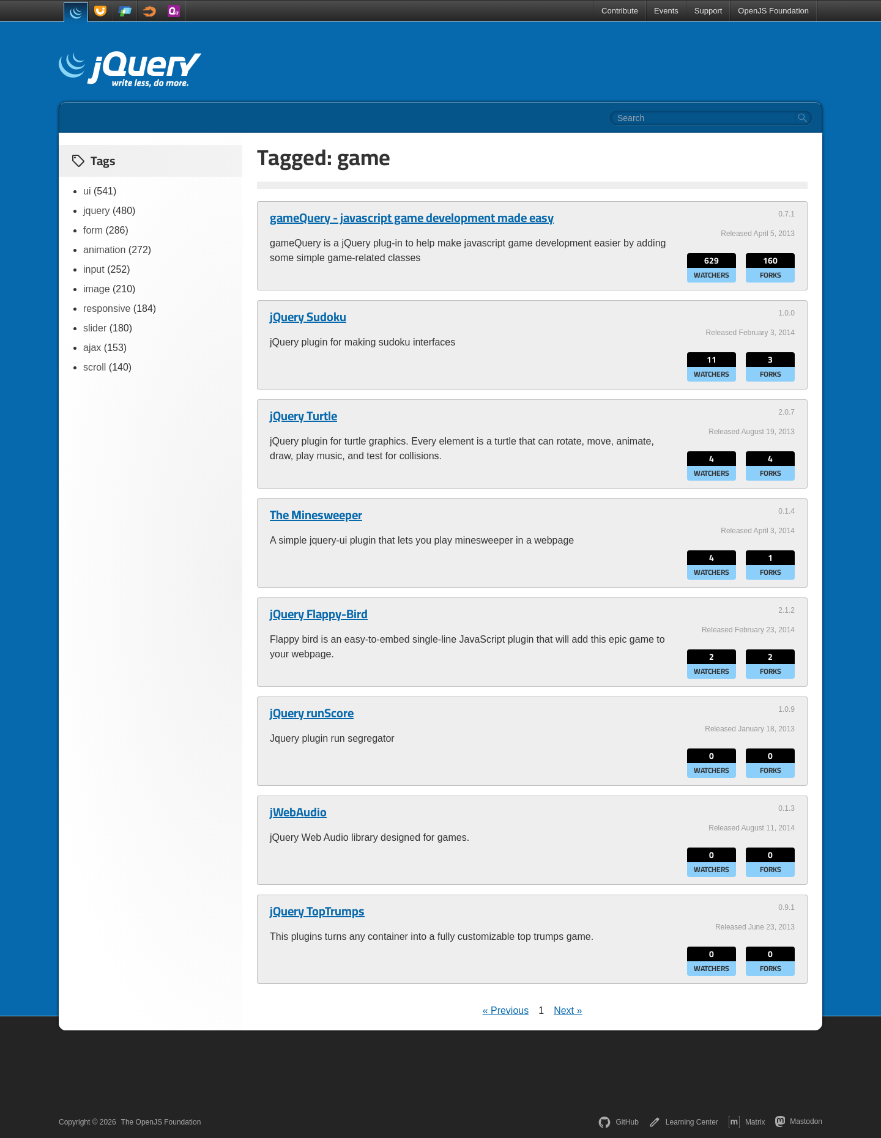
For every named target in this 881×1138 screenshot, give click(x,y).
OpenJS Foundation (773, 10)
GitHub (618, 1122)
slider (94, 328)
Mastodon (798, 1121)
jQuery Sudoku (308, 316)
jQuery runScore (312, 713)
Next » (568, 1010)
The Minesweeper (316, 514)
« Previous (506, 1010)
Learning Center (683, 1122)
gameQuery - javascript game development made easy (412, 217)
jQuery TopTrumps (317, 911)
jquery (96, 210)
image (96, 289)
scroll (94, 367)
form (93, 230)
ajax (92, 347)
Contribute (619, 10)
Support (708, 10)
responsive (106, 308)
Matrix (746, 1122)
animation (104, 250)
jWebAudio (298, 812)
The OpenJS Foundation (161, 1122)
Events (666, 10)
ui (87, 191)
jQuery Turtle (303, 415)
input (94, 269)
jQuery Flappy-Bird (319, 614)
